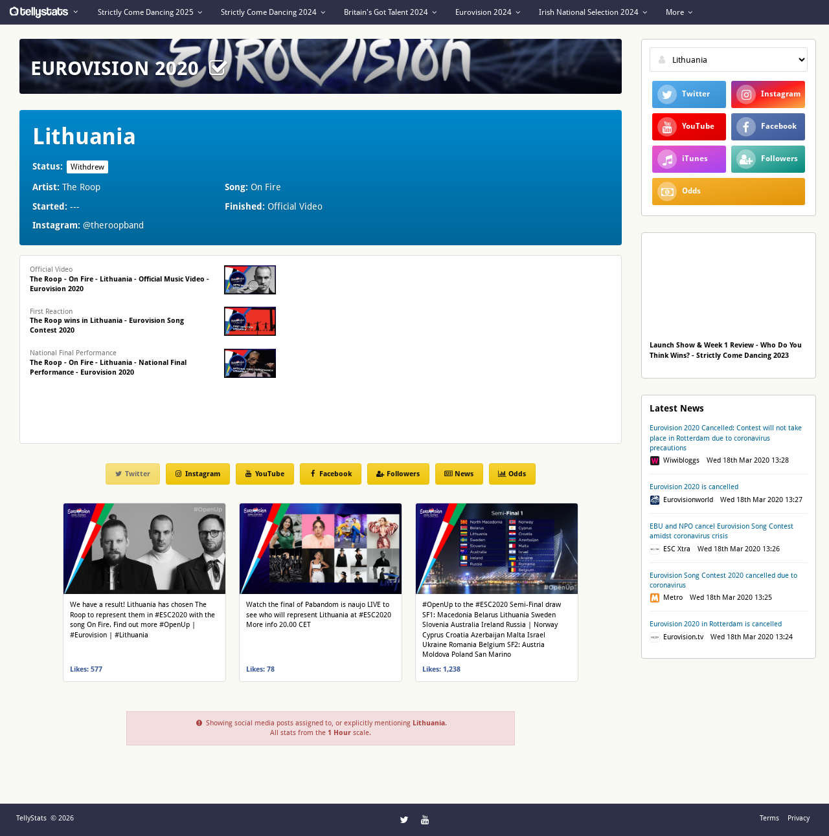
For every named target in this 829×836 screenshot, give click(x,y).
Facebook (330, 474)
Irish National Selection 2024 (593, 12)
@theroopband (113, 225)
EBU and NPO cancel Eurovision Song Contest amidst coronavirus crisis (721, 531)
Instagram (197, 474)
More (679, 12)
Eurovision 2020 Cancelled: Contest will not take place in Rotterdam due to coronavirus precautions (726, 438)
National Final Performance (108, 363)
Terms (769, 818)
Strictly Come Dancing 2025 (150, 12)
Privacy (799, 818)
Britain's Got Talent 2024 (390, 12)
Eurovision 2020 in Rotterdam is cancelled (716, 624)
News (458, 474)
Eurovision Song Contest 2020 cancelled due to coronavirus (723, 580)
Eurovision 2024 (487, 12)
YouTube (264, 474)
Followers (398, 474)
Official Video (119, 279)
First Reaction (107, 321)
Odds (511, 474)
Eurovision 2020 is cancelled (694, 487)
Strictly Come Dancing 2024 (273, 12)
